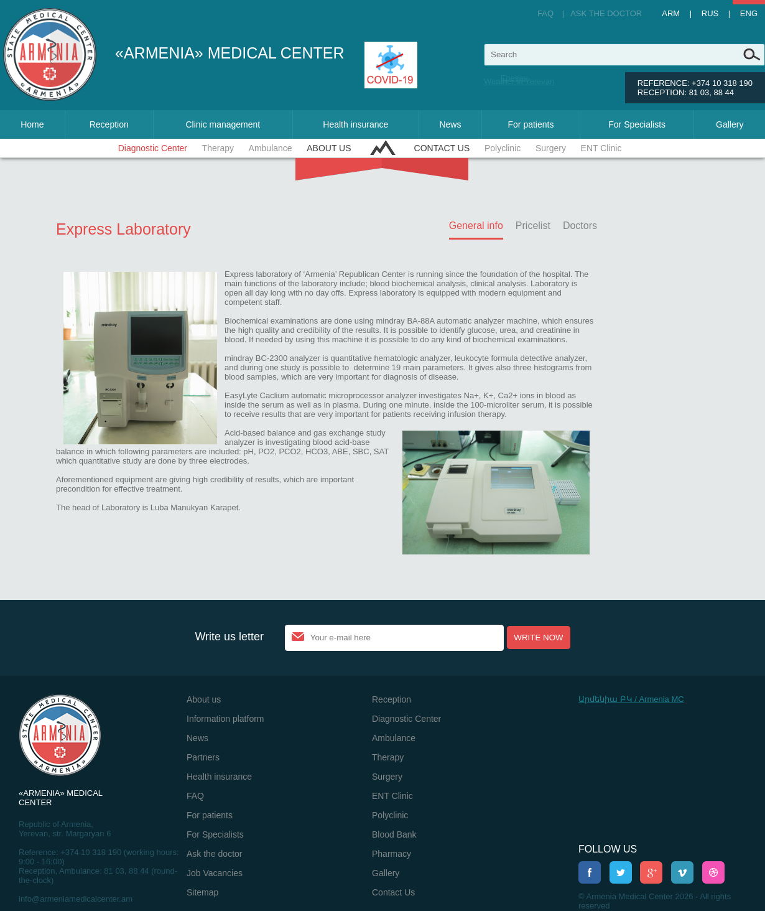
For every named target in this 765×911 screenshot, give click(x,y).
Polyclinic (502, 148)
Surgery (551, 148)
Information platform (225, 719)
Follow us (607, 849)
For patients (531, 124)
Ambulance (270, 148)
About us (329, 148)
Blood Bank (394, 834)
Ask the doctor (606, 13)
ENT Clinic (601, 148)
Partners (203, 757)
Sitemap (202, 892)
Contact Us (442, 148)
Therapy (218, 148)
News (450, 124)
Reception (109, 124)
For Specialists (636, 124)
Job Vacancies (215, 873)
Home (32, 124)
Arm (671, 13)
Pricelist (533, 225)
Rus (710, 13)
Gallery (729, 124)
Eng (749, 13)
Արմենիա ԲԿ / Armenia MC (631, 699)
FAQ (545, 13)
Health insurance (355, 124)
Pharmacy (391, 854)
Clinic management (222, 124)
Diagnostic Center (152, 148)
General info (476, 225)
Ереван (514, 78)
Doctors (580, 225)
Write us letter (229, 636)
